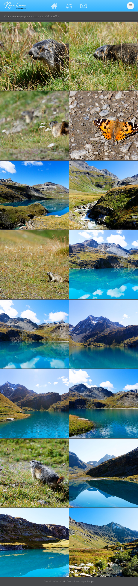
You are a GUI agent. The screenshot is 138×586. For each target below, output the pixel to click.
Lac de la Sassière (50, 16)
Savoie (35, 16)
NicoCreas (67, 581)
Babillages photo (22, 16)
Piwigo (90, 581)
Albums (7, 16)
